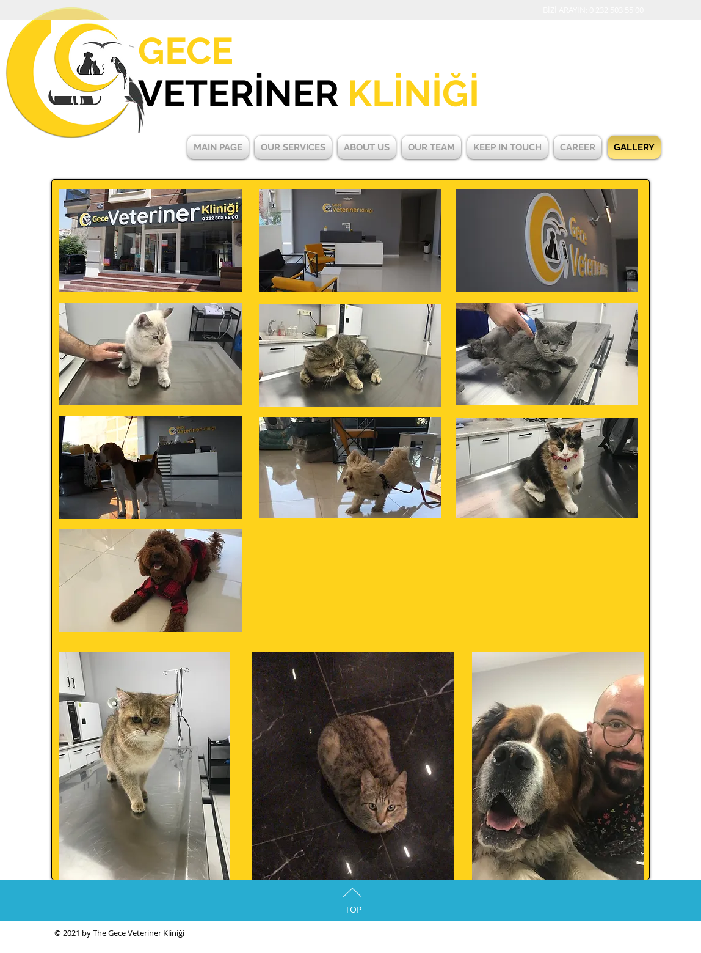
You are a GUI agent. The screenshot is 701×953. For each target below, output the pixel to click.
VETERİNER (308, 93)
